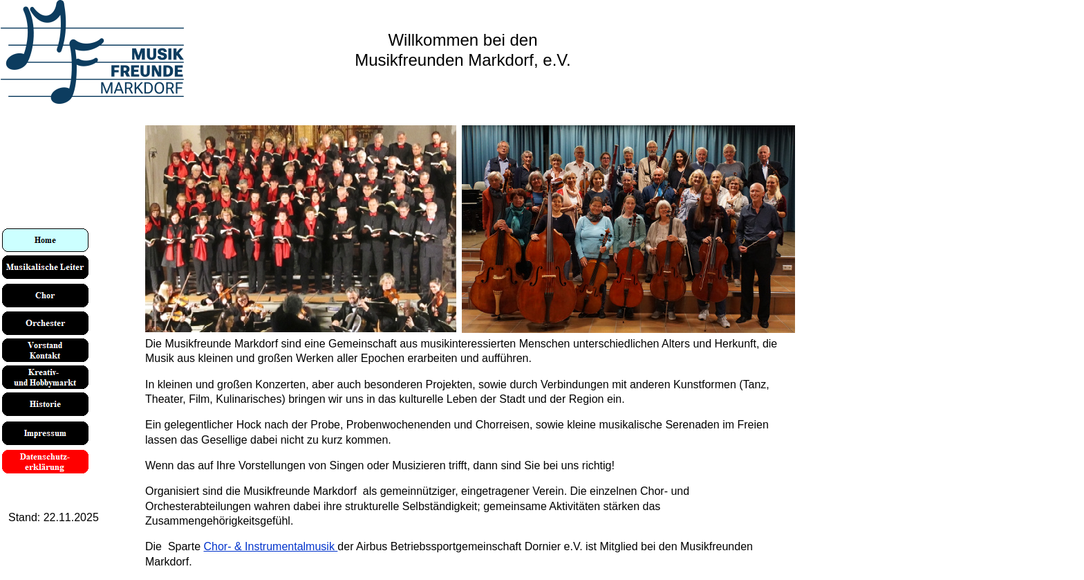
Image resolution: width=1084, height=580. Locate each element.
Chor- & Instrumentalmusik (270, 546)
